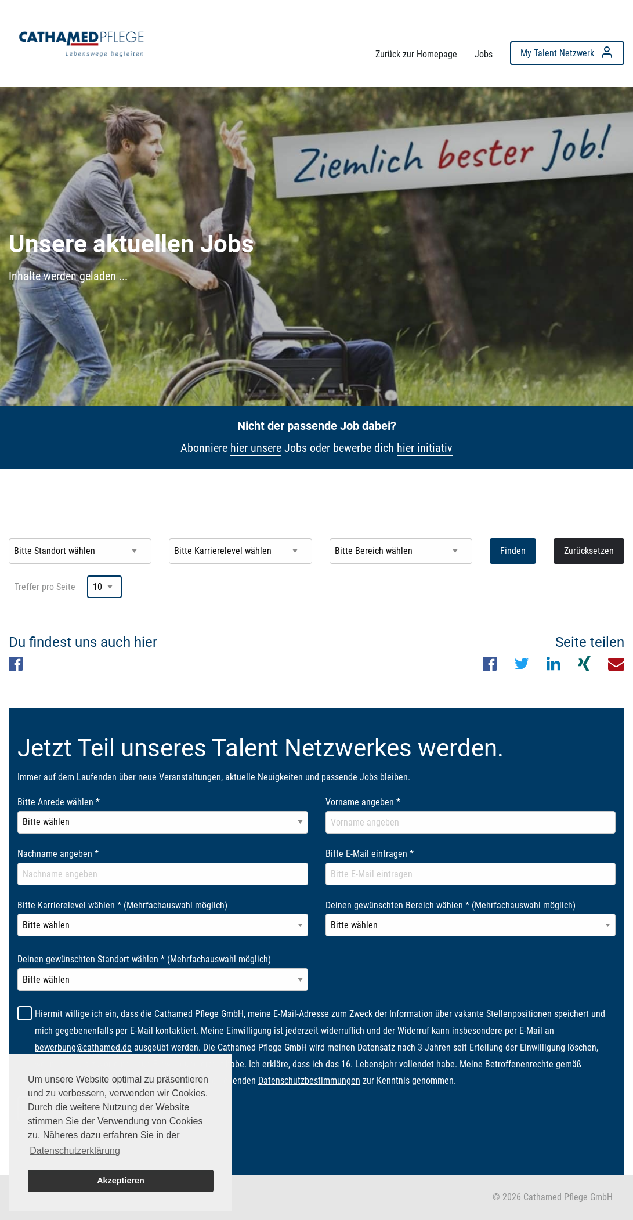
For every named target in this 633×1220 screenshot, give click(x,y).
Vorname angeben (362, 802)
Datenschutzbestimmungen (309, 1080)
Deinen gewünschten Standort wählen (144, 959)
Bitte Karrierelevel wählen (122, 905)
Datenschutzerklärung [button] (75, 1151)
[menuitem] (81, 41)
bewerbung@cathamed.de (83, 1047)
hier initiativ (425, 448)
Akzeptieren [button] (120, 1180)
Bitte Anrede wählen (58, 802)
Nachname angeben (58, 853)
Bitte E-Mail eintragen (369, 853)
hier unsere (255, 448)
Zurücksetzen (589, 550)
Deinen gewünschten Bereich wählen (450, 905)
